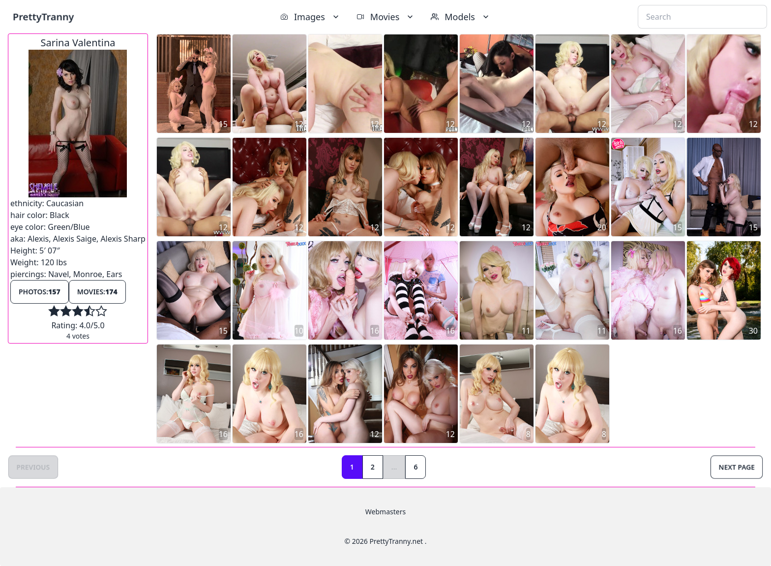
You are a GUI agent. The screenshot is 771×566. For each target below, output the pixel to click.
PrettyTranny (43, 16)
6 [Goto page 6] (415, 467)
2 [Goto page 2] (373, 467)
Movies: (97, 291)
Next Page (736, 467)
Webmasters (385, 511)
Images (310, 17)
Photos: (39, 291)
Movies (385, 17)
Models (461, 17)
